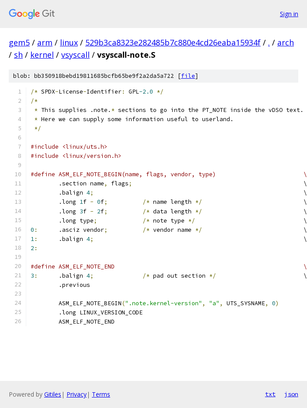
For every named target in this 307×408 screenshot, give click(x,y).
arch (285, 42)
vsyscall (75, 54)
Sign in (289, 14)
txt (270, 394)
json (291, 394)
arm (44, 42)
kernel (42, 54)
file (188, 76)
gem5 (19, 42)
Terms (101, 394)
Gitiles (52, 394)
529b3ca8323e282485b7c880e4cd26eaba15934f (173, 42)
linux (69, 42)
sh (18, 54)
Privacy (76, 394)
